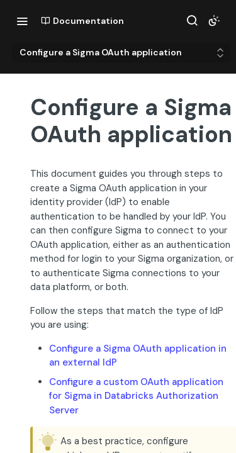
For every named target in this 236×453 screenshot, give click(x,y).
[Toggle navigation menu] (22, 20)
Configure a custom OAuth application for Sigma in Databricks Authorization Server (136, 396)
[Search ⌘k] (192, 20)
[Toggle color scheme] (214, 20)
